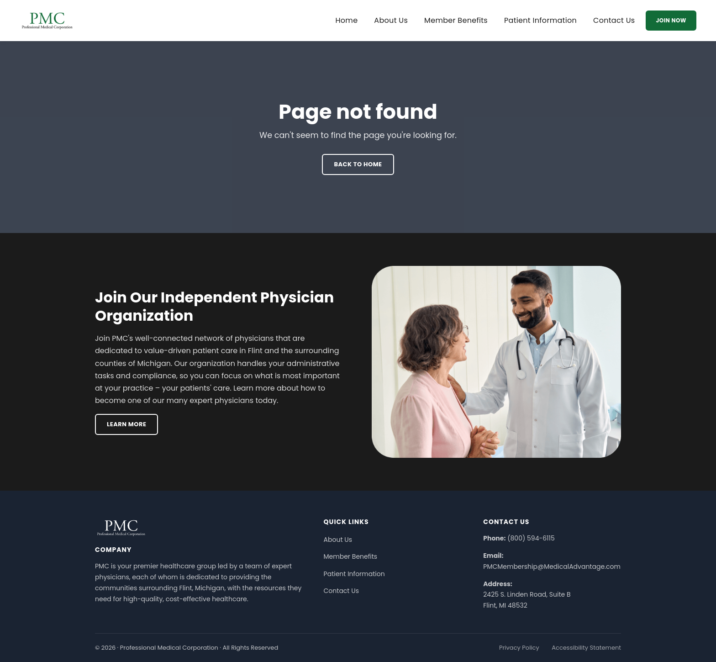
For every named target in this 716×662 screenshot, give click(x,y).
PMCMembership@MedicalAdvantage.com (552, 566)
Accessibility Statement (586, 647)
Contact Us (614, 20)
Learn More (126, 424)
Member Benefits (456, 20)
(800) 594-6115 (531, 538)
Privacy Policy (519, 647)
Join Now (671, 20)
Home (346, 20)
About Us (391, 20)
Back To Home (358, 164)
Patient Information (540, 20)
